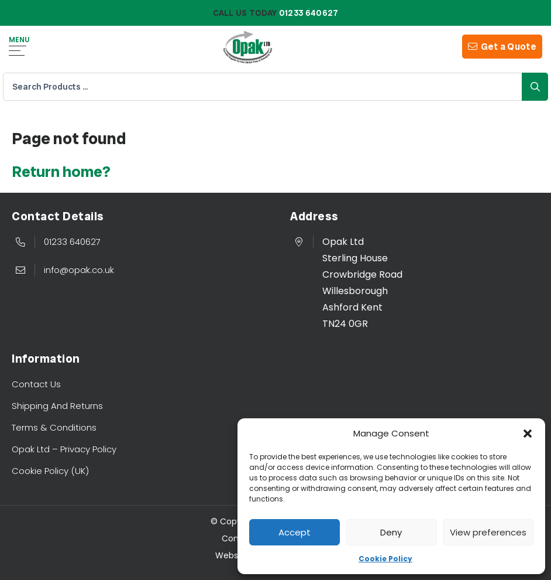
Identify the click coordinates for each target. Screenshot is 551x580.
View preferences (488, 532)
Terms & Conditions (54, 427)
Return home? (61, 172)
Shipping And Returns (57, 406)
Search (535, 87)
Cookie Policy (385, 559)
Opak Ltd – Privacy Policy (64, 449)
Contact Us (36, 384)
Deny (391, 532)
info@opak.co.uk (79, 270)
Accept (294, 532)
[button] (527, 433)
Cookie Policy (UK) (50, 471)
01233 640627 (72, 242)
